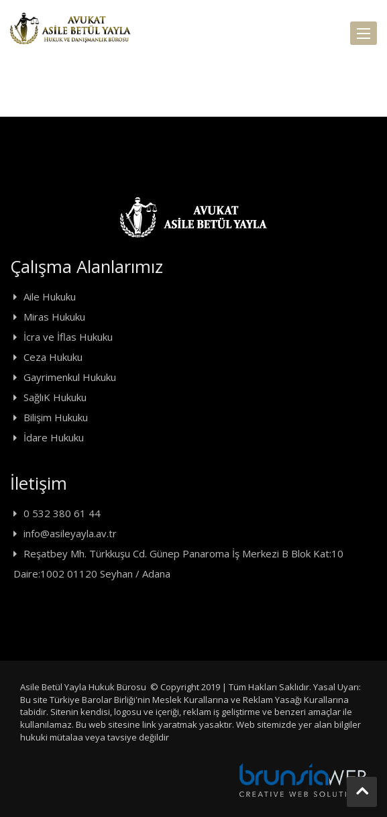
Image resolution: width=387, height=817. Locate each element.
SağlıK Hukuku (55, 397)
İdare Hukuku (53, 437)
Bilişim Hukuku (55, 417)
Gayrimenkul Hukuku (69, 377)
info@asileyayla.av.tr (70, 533)
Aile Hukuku (49, 296)
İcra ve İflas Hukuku (68, 336)
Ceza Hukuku (52, 357)
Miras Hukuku (54, 316)
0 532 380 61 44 (62, 513)
